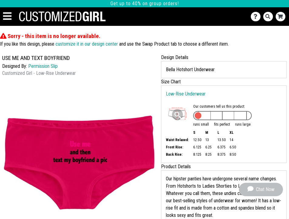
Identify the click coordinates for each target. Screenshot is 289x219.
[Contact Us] (257, 16)
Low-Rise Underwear (186, 94)
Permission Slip (43, 66)
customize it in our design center (86, 44)
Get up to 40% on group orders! (144, 3)
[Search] (269, 16)
